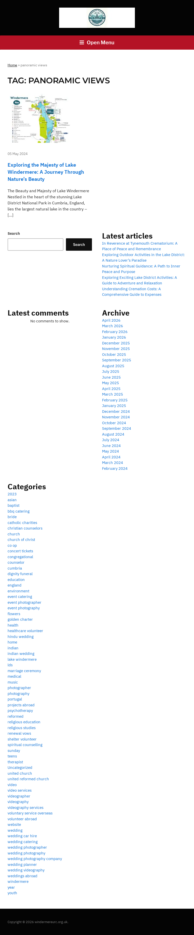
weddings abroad (22, 875)
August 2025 (113, 365)
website (14, 824)
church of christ (21, 539)
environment (18, 591)
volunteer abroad (22, 818)
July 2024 (110, 439)
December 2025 (116, 343)
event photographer (24, 602)
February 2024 (115, 468)
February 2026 (115, 331)
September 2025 (116, 360)
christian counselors (25, 528)
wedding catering (23, 841)
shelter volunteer (22, 739)
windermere (18, 881)
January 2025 (114, 405)
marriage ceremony (24, 670)
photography (18, 693)
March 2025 (112, 394)
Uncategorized (20, 767)
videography (18, 801)
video (12, 784)
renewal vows (19, 733)
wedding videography (26, 870)
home (12, 642)
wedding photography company (35, 858)
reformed (15, 716)
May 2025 (110, 382)
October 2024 (114, 422)
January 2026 (114, 337)
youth (12, 892)
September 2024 (116, 428)
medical (14, 676)
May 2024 (110, 451)
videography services (25, 807)
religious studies (22, 727)
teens (12, 756)
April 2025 (111, 388)
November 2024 (116, 417)
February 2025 (115, 400)
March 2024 (112, 462)
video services (20, 790)
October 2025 (114, 354)
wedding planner (22, 864)
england (14, 585)
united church (20, 773)
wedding (15, 830)
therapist (15, 761)
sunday (14, 750)
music (13, 682)
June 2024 (111, 445)
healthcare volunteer (25, 630)
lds (10, 665)
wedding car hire (22, 835)
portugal (15, 699)
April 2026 (111, 320)
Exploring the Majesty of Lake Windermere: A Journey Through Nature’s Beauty (46, 171)
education (16, 579)
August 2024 (113, 434)
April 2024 (111, 457)
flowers (14, 613)
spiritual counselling (25, 744)
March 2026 (112, 325)
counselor (16, 562)
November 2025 (116, 348)
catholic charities (22, 522)
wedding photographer (27, 847)
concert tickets (20, 551)
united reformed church (28, 778)
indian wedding (21, 653)
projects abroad (21, 705)
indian (13, 648)
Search (14, 233)
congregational (20, 556)
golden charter (20, 619)
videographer (19, 796)
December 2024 (116, 411)
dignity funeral (20, 573)
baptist (13, 505)
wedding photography (26, 853)
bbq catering (19, 511)
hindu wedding (21, 636)
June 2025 (111, 377)
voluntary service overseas (30, 813)
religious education (24, 721)
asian (12, 499)
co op (12, 545)
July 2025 (110, 371)
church (14, 534)
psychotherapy (20, 710)
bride (12, 516)
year (11, 887)
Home (12, 65)
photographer (19, 687)
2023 (12, 494)
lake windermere (22, 659)
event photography (24, 608)
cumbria (15, 568)
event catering (20, 596)
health (13, 625)
